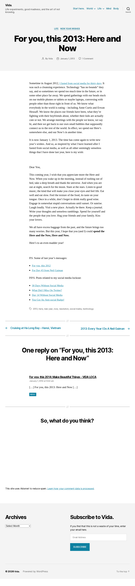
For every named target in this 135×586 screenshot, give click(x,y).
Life (100, 8)
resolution (64, 309)
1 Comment (88, 59)
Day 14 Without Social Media (48, 295)
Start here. (79, 8)
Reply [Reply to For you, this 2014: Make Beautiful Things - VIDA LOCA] (32, 401)
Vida (50, 59)
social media (77, 309)
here (41, 309)
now (57, 309)
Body (116, 8)
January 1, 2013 (67, 59)
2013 (35, 309)
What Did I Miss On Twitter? (48, 291)
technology (89, 309)
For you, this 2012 (42, 266)
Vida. (9, 5)
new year (49, 309)
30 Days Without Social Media (49, 286)
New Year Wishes (71, 29)
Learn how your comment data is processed (70, 495)
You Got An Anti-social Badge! (49, 300)
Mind (108, 8)
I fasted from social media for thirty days (82, 84)
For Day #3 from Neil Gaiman (48, 271)
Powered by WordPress (36, 578)
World (89, 8)
